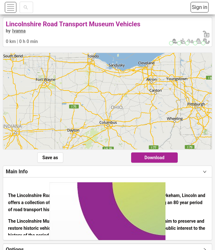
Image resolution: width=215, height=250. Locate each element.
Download (155, 157)
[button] (18, 7)
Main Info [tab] (17, 171)
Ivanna (19, 30)
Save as (50, 157)
